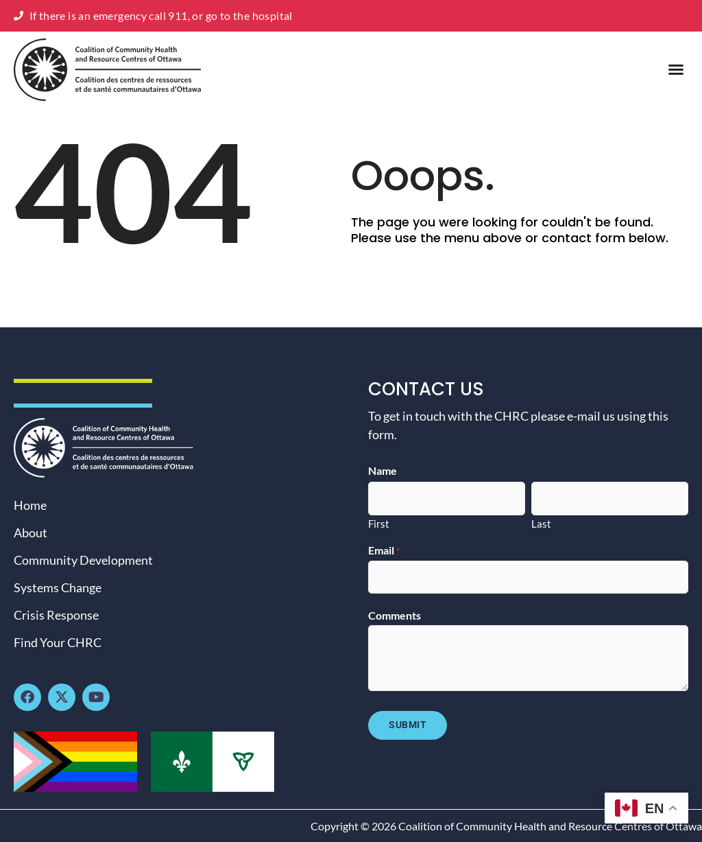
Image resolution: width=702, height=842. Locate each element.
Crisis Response (56, 614)
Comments (394, 614)
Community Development (83, 560)
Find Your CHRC (57, 642)
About (30, 532)
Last (541, 522)
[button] (676, 69)
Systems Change (57, 587)
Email (384, 550)
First (378, 522)
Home (30, 505)
